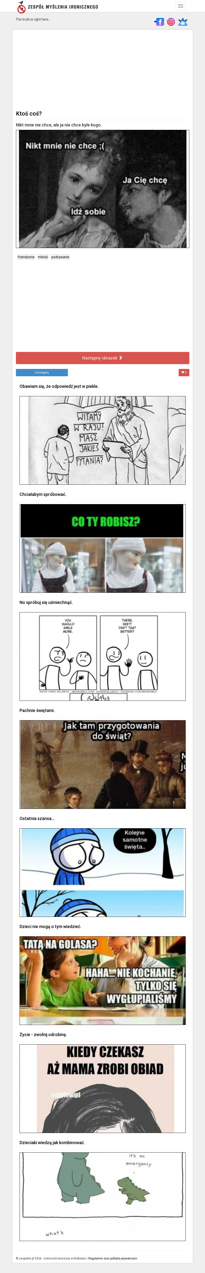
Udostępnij (42, 372)
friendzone (26, 257)
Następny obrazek (102, 357)
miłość (43, 257)
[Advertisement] (102, 69)
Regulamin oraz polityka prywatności (112, 1258)
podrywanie (60, 257)
